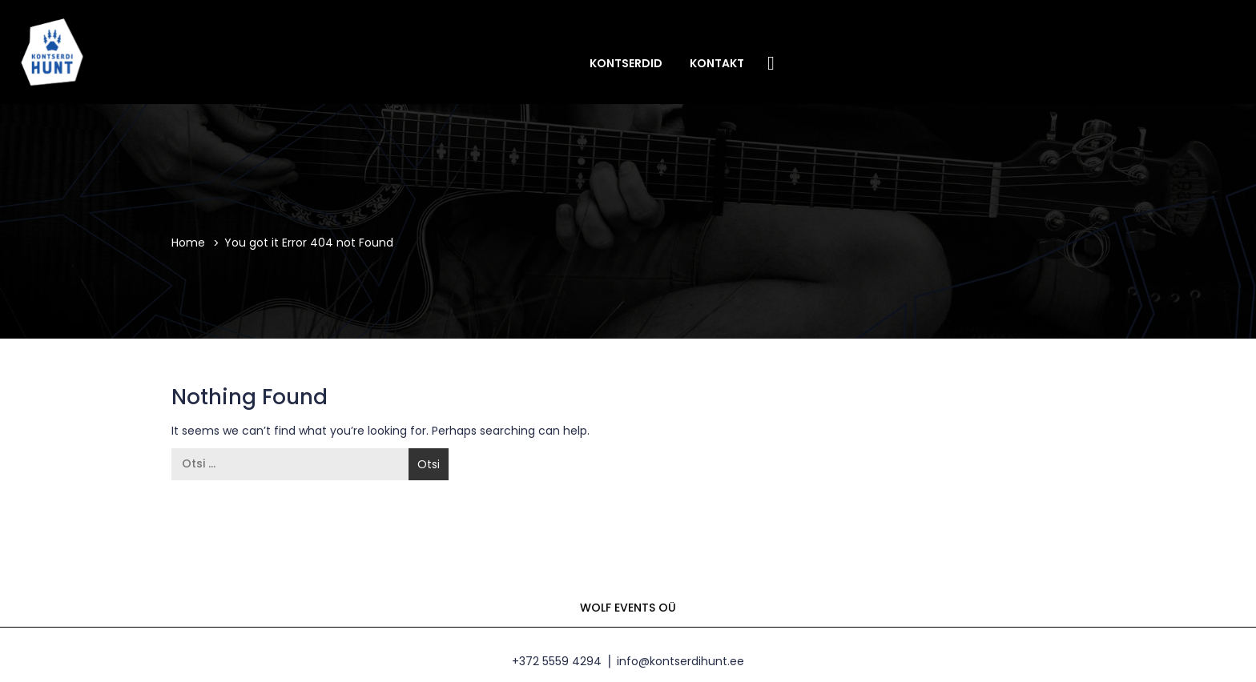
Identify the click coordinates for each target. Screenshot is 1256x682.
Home (188, 243)
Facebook (771, 62)
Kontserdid (626, 63)
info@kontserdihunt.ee (680, 661)
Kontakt (717, 63)
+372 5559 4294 (557, 661)
